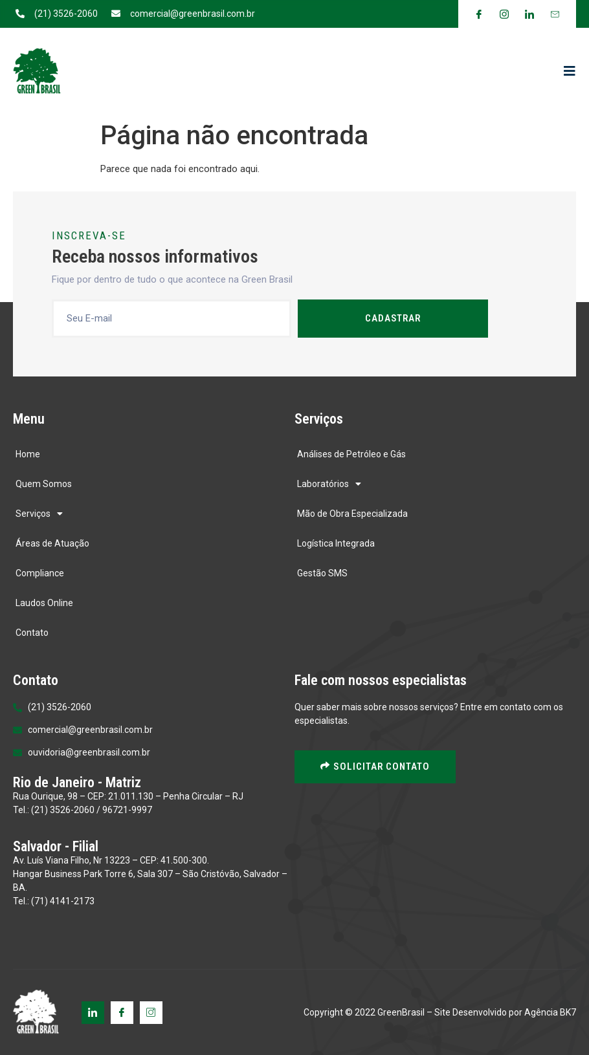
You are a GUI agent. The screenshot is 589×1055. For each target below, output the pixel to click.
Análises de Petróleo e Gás (351, 454)
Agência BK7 (550, 1012)
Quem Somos (44, 484)
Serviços (39, 514)
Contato (32, 632)
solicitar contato (375, 766)
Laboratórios (329, 484)
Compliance (40, 573)
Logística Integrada (336, 543)
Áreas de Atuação (52, 543)
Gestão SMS (322, 573)
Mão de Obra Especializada (352, 513)
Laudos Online (44, 603)
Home (28, 454)
